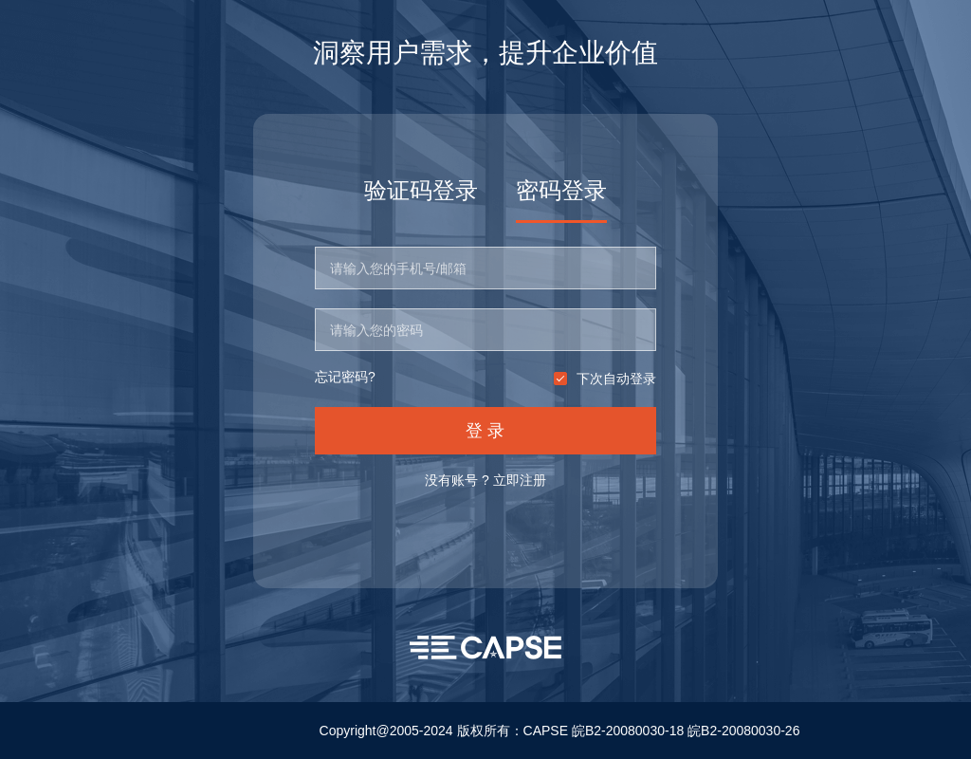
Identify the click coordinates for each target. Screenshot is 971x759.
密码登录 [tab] (561, 190)
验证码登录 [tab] (421, 190)
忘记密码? (345, 377)
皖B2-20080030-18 (628, 730)
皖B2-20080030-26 (743, 730)
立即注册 (519, 480)
